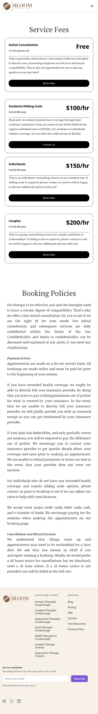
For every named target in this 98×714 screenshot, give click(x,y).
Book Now (49, 83)
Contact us (49, 144)
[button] (92, 6)
